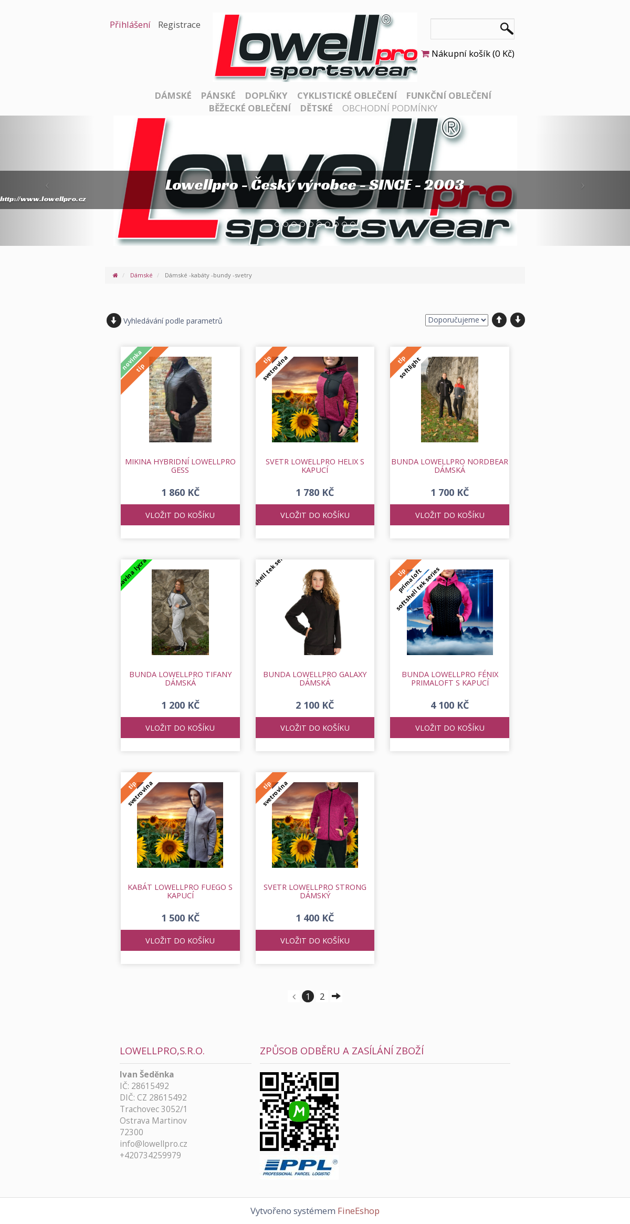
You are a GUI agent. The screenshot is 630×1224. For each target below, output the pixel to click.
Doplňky (266, 95)
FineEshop (359, 1211)
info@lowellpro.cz (153, 1143)
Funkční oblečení (448, 95)
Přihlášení (130, 24)
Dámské (173, 95)
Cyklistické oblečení (347, 95)
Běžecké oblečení (250, 108)
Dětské (316, 108)
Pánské (218, 95)
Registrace (179, 24)
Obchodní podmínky (389, 108)
